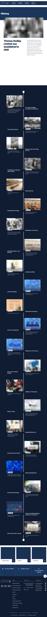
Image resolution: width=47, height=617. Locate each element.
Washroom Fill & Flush (15, 583)
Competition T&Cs (15, 607)
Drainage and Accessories (16, 589)
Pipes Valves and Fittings (16, 587)
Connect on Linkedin (41, 588)
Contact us (14, 598)
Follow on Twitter (41, 585)
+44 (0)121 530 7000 (29, 587)
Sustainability (14, 594)
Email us (27, 589)
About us (33, 2)
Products (14, 2)
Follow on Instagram (41, 586)
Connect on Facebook (41, 583)
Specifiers (20, 2)
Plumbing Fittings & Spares (16, 585)
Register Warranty (15, 605)
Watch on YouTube (41, 590)
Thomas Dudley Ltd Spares (16, 600)
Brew (37, 612)
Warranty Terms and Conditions (17, 603)
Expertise (27, 2)
